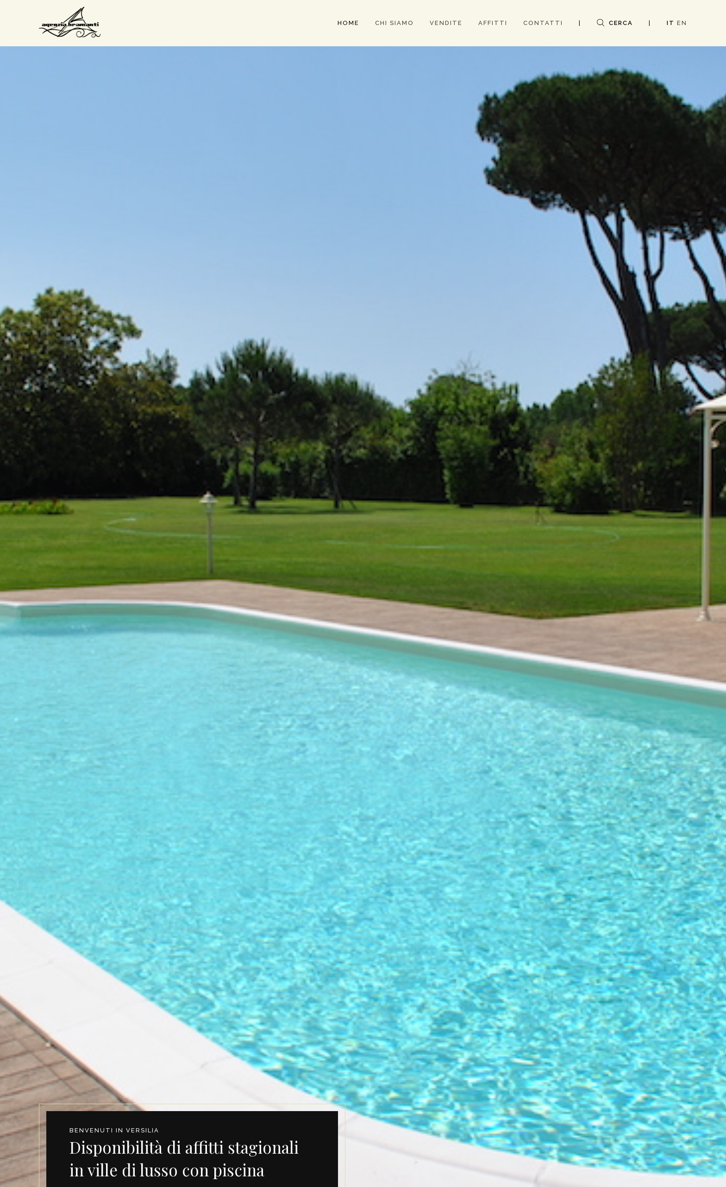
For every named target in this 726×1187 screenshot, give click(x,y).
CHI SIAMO (394, 22)
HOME (348, 22)
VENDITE (446, 22)
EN (682, 22)
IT (671, 22)
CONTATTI (543, 22)
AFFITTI (492, 22)
